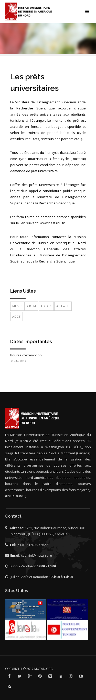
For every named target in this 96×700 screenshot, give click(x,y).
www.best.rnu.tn (52, 223)
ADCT (16, 316)
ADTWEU (63, 306)
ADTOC (46, 306)
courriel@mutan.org (36, 555)
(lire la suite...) (15, 496)
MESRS (17, 306)
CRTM (31, 306)
